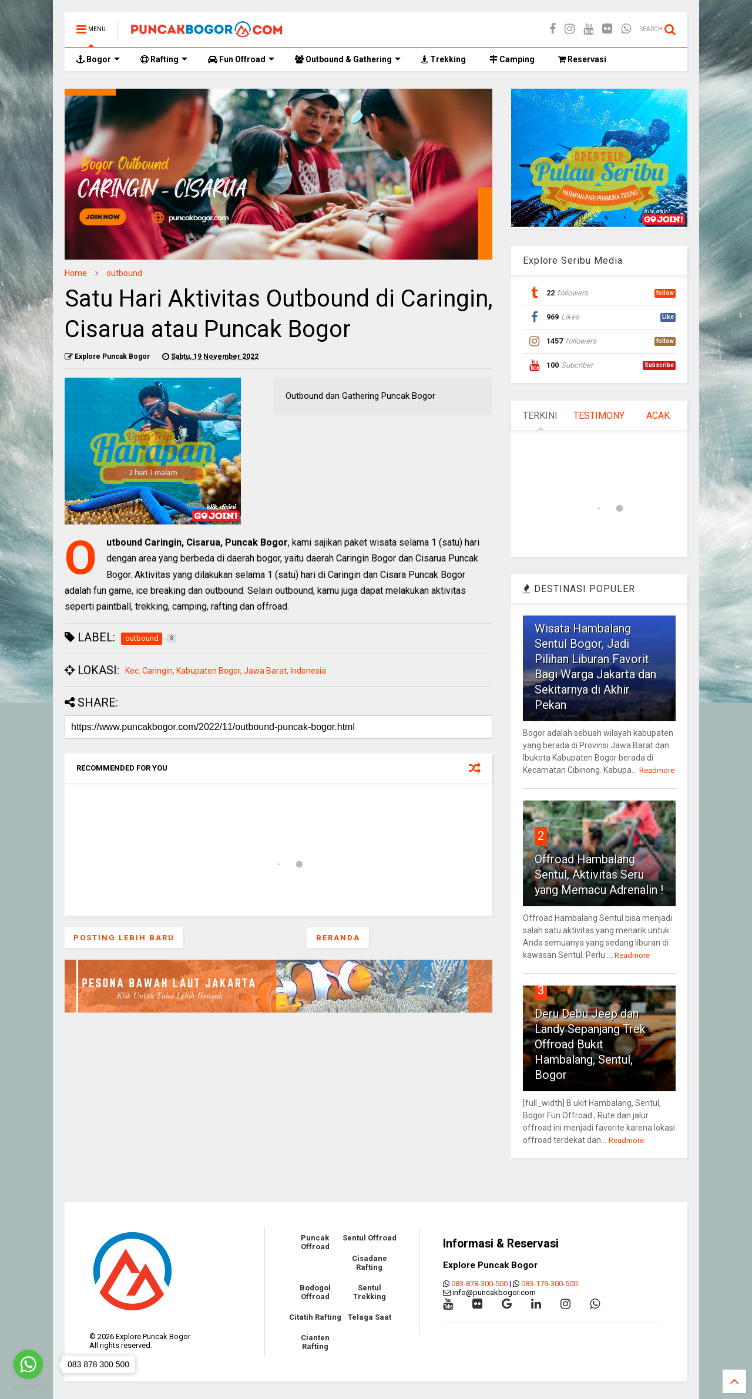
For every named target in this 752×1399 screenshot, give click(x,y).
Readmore (656, 770)
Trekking (443, 59)
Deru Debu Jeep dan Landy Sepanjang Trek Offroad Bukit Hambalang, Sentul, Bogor (590, 1044)
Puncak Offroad (315, 1242)
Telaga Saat (369, 1317)
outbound (124, 273)
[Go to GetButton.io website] (28, 1387)
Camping (512, 59)
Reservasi (582, 59)
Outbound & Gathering (348, 59)
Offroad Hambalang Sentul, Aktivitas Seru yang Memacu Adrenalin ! (599, 874)
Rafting (163, 59)
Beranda (338, 937)
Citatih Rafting (315, 1317)
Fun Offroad (241, 59)
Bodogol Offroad (315, 1292)
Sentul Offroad (370, 1237)
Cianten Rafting (315, 1342)
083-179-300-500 (549, 1283)
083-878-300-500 (479, 1283)
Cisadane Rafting (369, 1263)
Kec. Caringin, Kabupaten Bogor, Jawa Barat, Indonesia (225, 670)
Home (76, 273)
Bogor (98, 59)
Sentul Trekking (369, 1292)
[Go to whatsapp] (28, 1364)
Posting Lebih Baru (123, 937)
